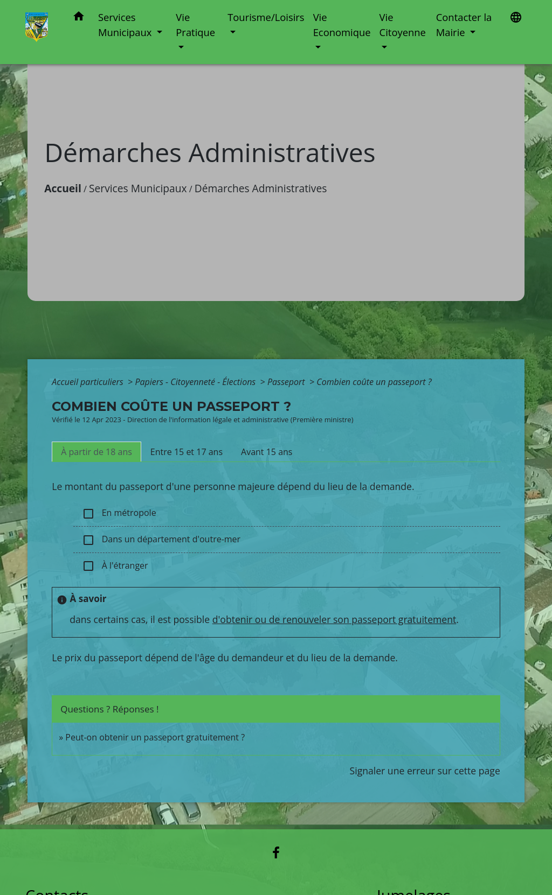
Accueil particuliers (89, 382)
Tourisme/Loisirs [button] (265, 17)
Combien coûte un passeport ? (373, 382)
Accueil (62, 188)
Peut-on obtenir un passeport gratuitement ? (155, 737)
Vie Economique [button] (342, 24)
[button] (79, 18)
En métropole (119, 513)
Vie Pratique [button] (195, 24)
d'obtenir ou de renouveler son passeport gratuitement (334, 619)
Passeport (287, 382)
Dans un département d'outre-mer (161, 540)
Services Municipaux (138, 188)
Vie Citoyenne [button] (403, 24)
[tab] (96, 452)
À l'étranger (115, 566)
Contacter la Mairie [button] (464, 24)
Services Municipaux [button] (126, 24)
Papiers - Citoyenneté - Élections (196, 382)
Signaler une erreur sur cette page (425, 770)
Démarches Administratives (261, 188)
